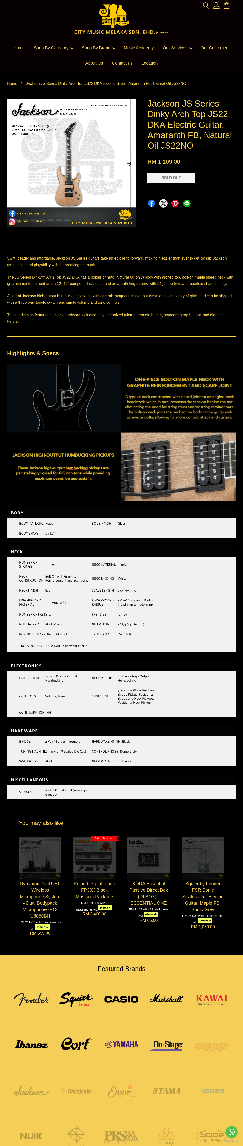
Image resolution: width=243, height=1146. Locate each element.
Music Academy (139, 48)
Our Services (178, 48)
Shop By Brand (99, 48)
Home (19, 48)
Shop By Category (54, 48)
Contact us (122, 63)
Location (149, 63)
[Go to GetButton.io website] (231, 1141)
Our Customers (215, 48)
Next (129, 164)
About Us (94, 63)
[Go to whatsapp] (232, 1132)
